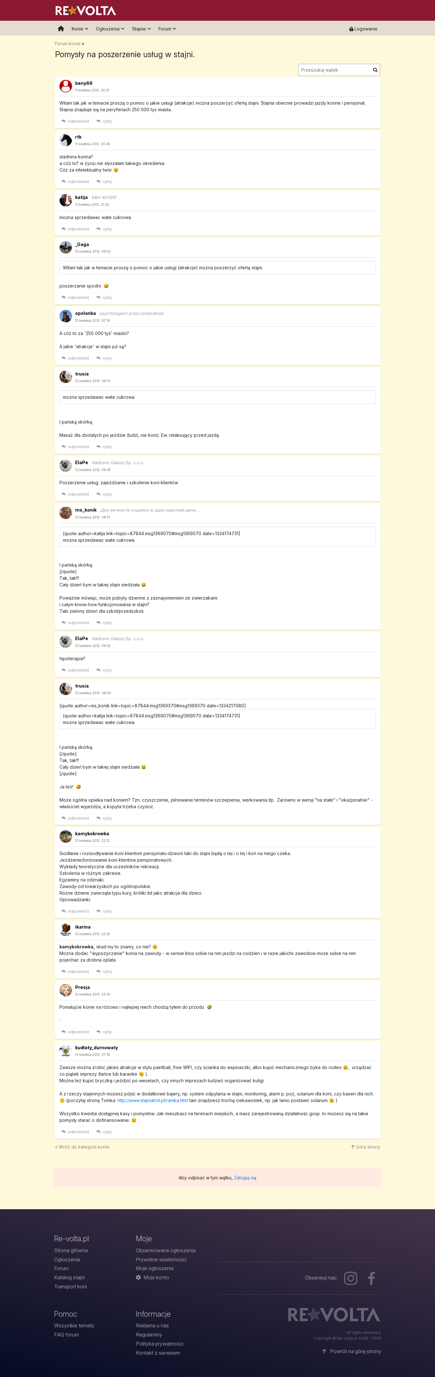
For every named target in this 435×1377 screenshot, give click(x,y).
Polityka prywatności (159, 1344)
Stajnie (141, 28)
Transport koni (70, 1286)
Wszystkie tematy (74, 1325)
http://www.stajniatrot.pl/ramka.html (152, 1100)
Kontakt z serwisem (158, 1353)
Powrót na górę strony (351, 1351)
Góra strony (365, 1146)
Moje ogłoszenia (155, 1268)
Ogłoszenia (110, 28)
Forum (167, 28)
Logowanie (363, 28)
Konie (80, 28)
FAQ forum (66, 1334)
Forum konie (68, 43)
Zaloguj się (245, 1177)
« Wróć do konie (82, 1146)
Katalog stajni (69, 1277)
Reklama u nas (152, 1325)
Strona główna (71, 1250)
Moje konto (152, 1277)
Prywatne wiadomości (161, 1259)
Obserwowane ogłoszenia (166, 1250)
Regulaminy (149, 1334)
